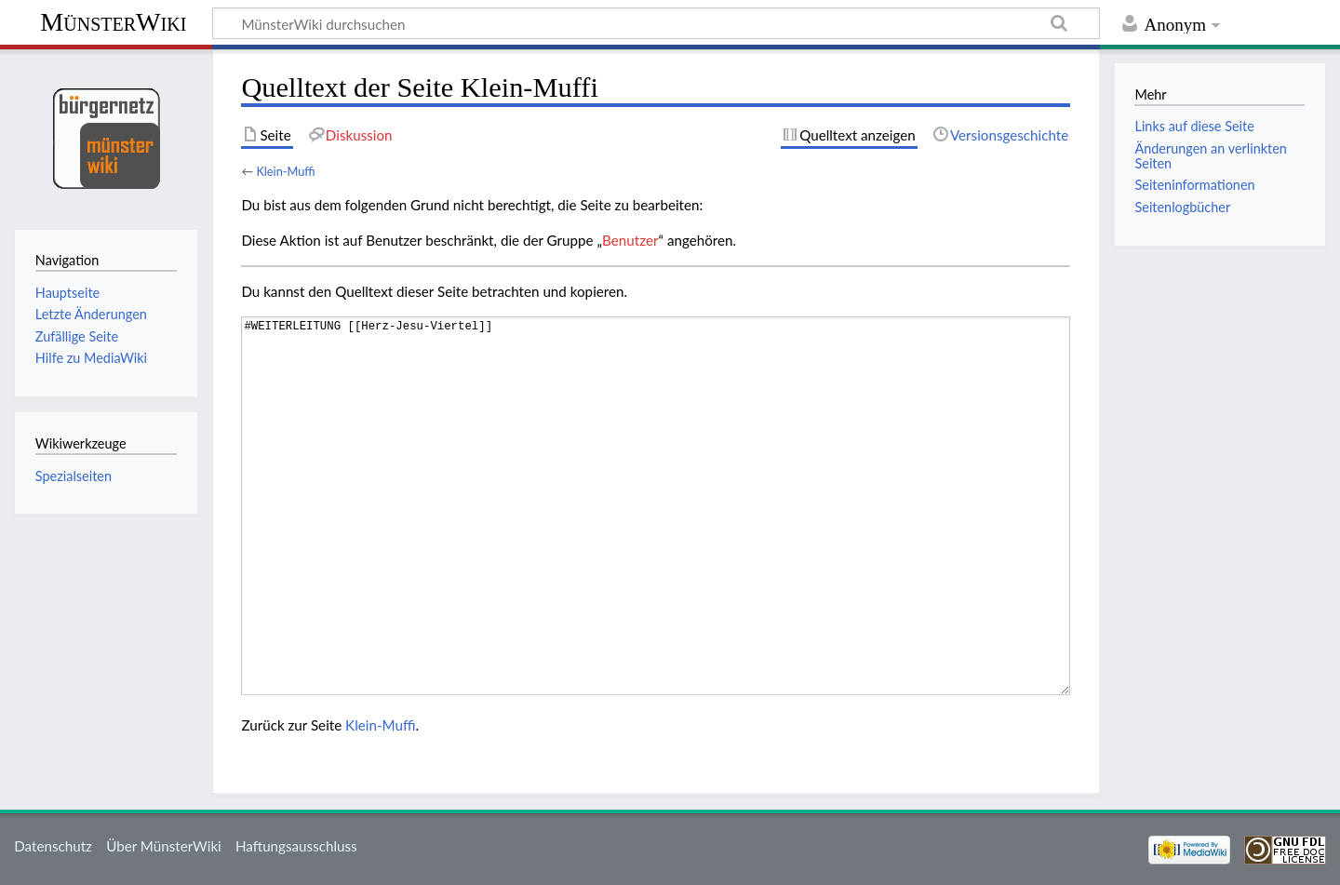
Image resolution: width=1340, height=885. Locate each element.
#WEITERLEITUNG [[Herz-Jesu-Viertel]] (655, 505)
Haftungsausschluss (296, 846)
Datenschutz (53, 846)
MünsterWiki (113, 21)
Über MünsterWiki (163, 846)
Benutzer (630, 240)
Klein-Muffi (285, 171)
